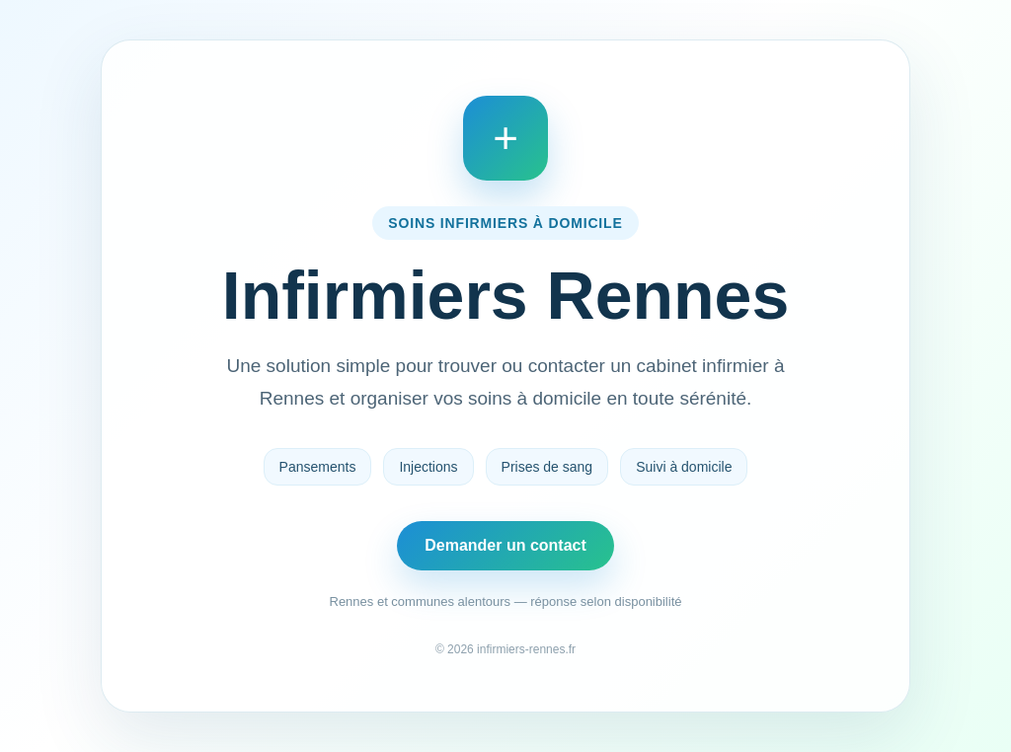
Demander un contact (505, 545)
